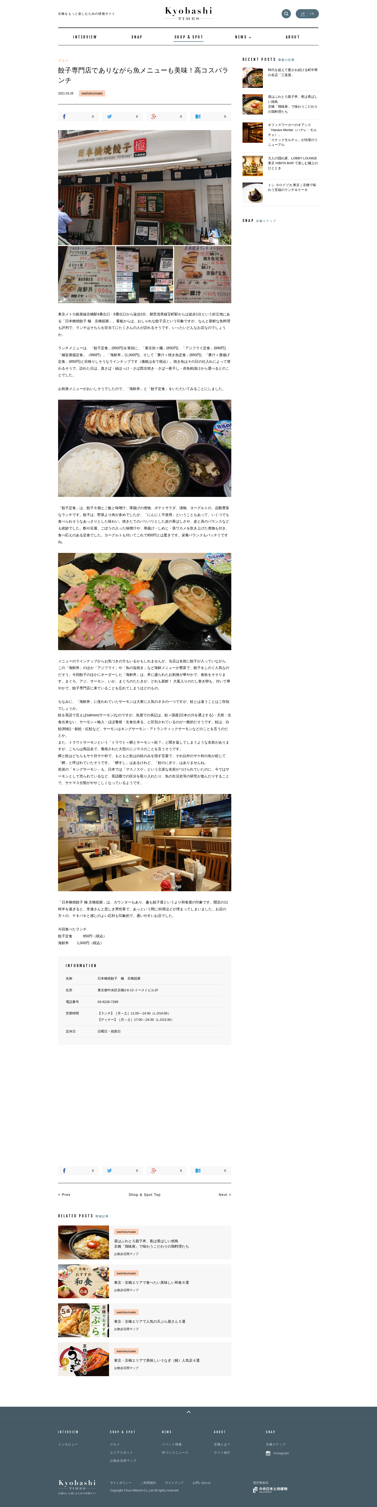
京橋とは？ (222, 1444)
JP (303, 13)
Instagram (281, 1453)
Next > (225, 1195)
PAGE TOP (188, 1412)
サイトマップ (174, 1483)
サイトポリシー (120, 1483)
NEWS (167, 1432)
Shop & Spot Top (145, 1195)
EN (312, 13)
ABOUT (293, 37)
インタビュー (68, 1444)
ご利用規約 (148, 1483)
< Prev (64, 1195)
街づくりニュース (175, 1452)
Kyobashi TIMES (189, 13)
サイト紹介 (222, 1452)
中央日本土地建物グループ (270, 1490)
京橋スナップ (276, 1444)
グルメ (115, 1444)
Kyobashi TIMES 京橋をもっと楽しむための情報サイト (77, 1487)
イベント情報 (172, 1444)
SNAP (136, 37)
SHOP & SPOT (189, 37)
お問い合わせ (202, 1483)
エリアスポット (121, 1452)
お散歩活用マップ (123, 1460)
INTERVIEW (85, 37)
